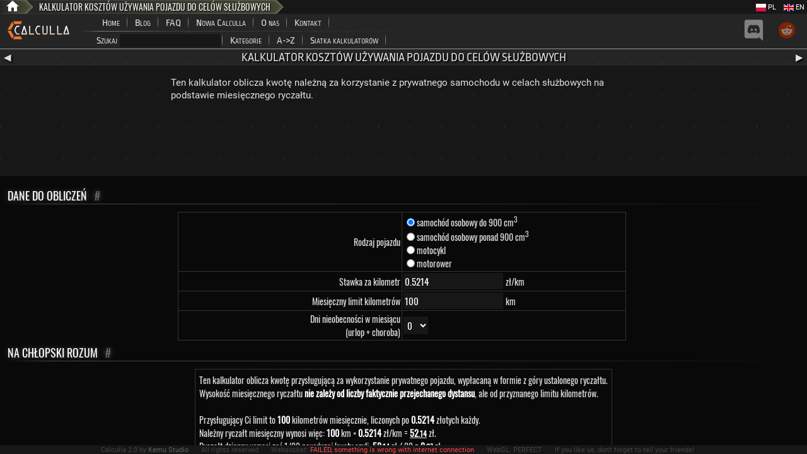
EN (794, 7)
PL (766, 7)
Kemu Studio (168, 450)
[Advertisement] (403, 141)
